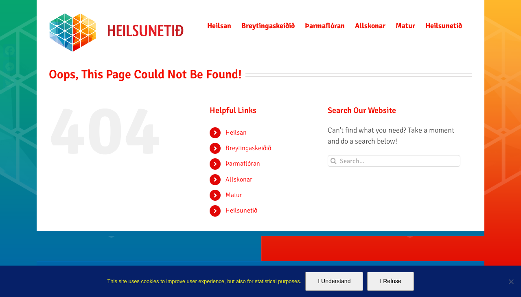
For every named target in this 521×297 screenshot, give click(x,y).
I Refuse (390, 281)
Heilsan (236, 133)
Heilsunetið (241, 210)
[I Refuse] (511, 281)
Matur (233, 195)
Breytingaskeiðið (248, 148)
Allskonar (238, 179)
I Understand (334, 281)
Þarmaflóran (242, 164)
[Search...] (394, 161)
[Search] (333, 161)
